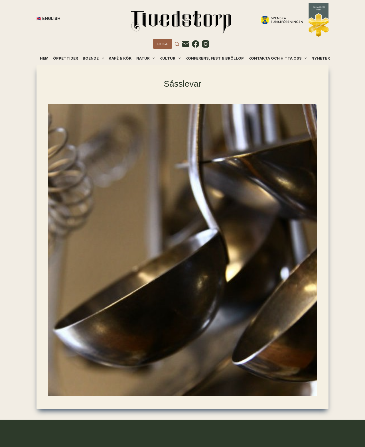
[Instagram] (205, 44)
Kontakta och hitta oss (278, 58)
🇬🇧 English (48, 18)
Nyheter (320, 58)
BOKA (162, 44)
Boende (94, 58)
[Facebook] (195, 44)
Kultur (170, 58)
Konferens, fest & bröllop (214, 58)
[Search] (177, 44)
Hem (44, 58)
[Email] (185, 44)
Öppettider (65, 58)
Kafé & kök (120, 58)
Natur (146, 58)
